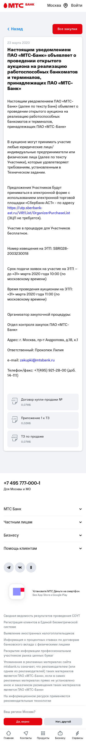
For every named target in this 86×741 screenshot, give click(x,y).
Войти (76, 5)
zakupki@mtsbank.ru (37, 360)
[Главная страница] (19, 5)
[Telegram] (9, 567)
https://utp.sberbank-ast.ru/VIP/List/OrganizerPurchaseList (38, 210)
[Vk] (20, 567)
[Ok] (31, 567)
